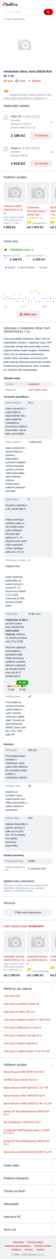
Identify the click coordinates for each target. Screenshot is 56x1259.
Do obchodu (41, 135)
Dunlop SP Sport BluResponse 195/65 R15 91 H (26, 1142)
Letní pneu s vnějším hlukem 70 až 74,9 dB (26, 1051)
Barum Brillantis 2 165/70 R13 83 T (22, 1122)
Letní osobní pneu (15, 19)
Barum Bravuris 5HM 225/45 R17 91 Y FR (26, 1087)
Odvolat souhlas (43, 1246)
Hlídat (20, 81)
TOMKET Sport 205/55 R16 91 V (21, 1080)
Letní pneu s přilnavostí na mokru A (22, 1027)
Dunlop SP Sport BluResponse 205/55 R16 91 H (26, 1113)
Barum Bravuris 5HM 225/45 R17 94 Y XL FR (28, 1103)
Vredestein (34, 384)
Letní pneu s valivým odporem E (21, 1043)
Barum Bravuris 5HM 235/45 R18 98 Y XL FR (28, 1152)
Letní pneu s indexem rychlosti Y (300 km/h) (27, 1019)
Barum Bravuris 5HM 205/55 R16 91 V (24, 1072)
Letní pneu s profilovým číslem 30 (21, 1004)
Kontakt (29, 1249)
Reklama (16, 1249)
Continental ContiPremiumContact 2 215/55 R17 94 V (27, 1132)
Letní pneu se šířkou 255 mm (19, 1011)
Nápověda (18, 1242)
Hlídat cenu (28, 314)
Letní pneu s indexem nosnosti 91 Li (23, 1035)
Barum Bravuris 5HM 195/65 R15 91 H (24, 1095)
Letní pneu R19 (12, 996)
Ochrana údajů (35, 1242)
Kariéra (40, 1249)
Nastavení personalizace (18, 1246)
